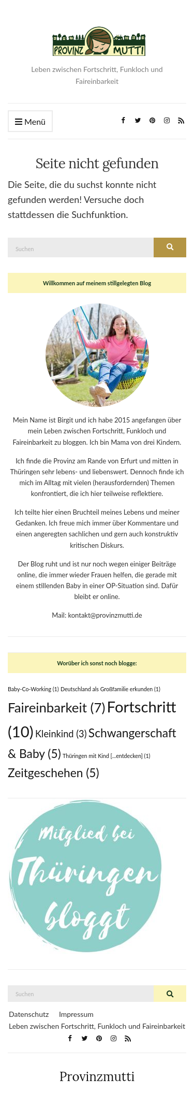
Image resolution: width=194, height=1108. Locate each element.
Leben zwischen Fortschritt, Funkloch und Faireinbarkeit (97, 1026)
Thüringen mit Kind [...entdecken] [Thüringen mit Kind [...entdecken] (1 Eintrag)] (106, 755)
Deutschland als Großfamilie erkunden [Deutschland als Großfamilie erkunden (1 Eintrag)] (110, 689)
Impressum (76, 1014)
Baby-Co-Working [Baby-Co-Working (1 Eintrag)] (33, 689)
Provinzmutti (97, 1077)
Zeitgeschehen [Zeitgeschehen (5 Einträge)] (53, 773)
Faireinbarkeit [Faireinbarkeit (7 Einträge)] (56, 707)
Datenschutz (29, 1014)
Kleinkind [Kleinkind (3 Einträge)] (61, 733)
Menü (30, 121)
